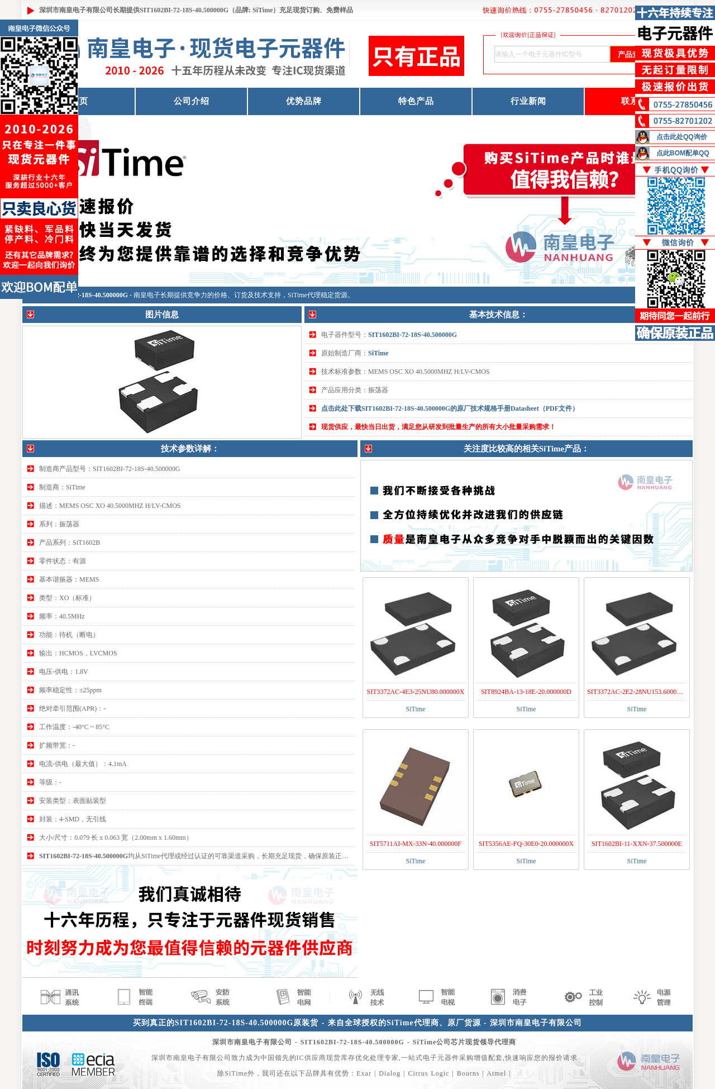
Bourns (468, 1073)
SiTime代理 (304, 295)
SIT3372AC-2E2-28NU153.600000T (637, 692)
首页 (79, 101)
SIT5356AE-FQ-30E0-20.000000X (526, 844)
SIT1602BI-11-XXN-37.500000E (637, 844)
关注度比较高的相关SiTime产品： (527, 448)
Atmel (496, 1073)
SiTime (378, 353)
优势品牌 (304, 101)
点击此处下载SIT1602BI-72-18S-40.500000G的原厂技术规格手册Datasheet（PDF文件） (450, 408)
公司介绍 (191, 101)
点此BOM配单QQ (682, 153)
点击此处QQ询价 (681, 137)
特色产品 (416, 101)
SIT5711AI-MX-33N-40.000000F (415, 844)
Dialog (390, 1073)
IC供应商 (311, 1058)
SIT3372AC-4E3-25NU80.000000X (416, 692)
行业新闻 (528, 101)
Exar (363, 1073)
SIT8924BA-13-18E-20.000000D (526, 692)
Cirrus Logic (428, 1073)
